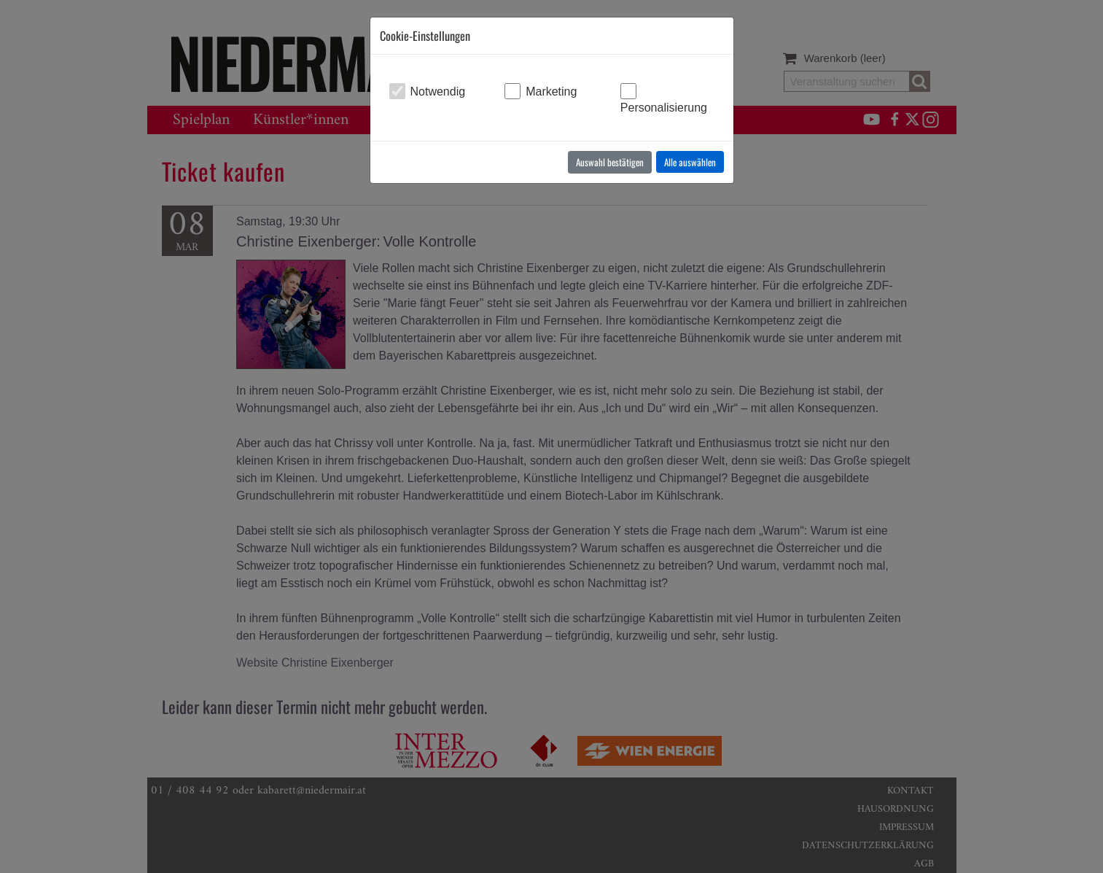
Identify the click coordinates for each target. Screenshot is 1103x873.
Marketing (551, 91)
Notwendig (438, 91)
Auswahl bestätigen (610, 162)
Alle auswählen (690, 162)
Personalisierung (663, 107)
